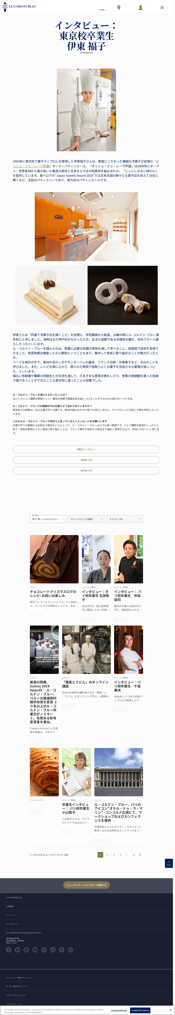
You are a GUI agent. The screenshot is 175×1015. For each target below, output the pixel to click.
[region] (87, 1010)
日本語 (103, 10)
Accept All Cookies (140, 1010)
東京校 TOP (86, 460)
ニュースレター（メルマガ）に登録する (86, 885)
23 (133, 855)
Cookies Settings (119, 1010)
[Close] (171, 1010)
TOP (169, 863)
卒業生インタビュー (86, 449)
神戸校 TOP (86, 470)
